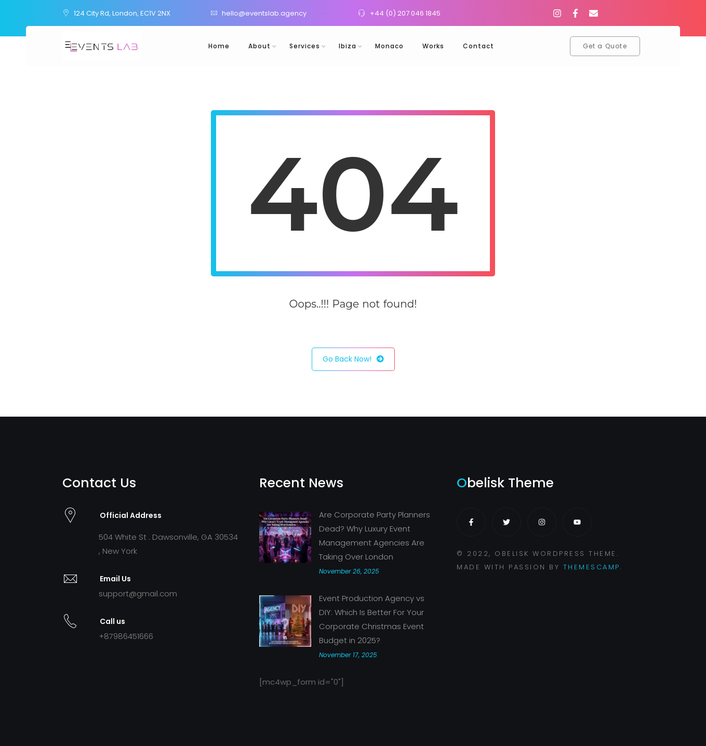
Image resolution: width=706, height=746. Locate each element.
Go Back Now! (353, 359)
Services (304, 46)
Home (219, 46)
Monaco (389, 46)
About (259, 46)
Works (433, 46)
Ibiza (347, 46)
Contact (478, 46)
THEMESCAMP (591, 567)
